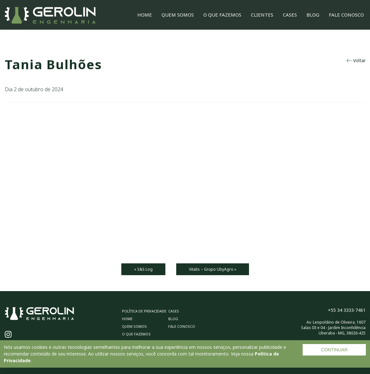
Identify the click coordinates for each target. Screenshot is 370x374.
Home (144, 14)
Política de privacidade (144, 311)
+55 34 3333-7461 (347, 310)
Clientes (262, 14)
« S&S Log (143, 269)
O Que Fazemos (222, 14)
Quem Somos (178, 14)
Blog (312, 14)
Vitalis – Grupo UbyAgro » (212, 269)
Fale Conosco (346, 14)
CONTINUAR (334, 349)
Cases (290, 14)
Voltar (356, 60)
